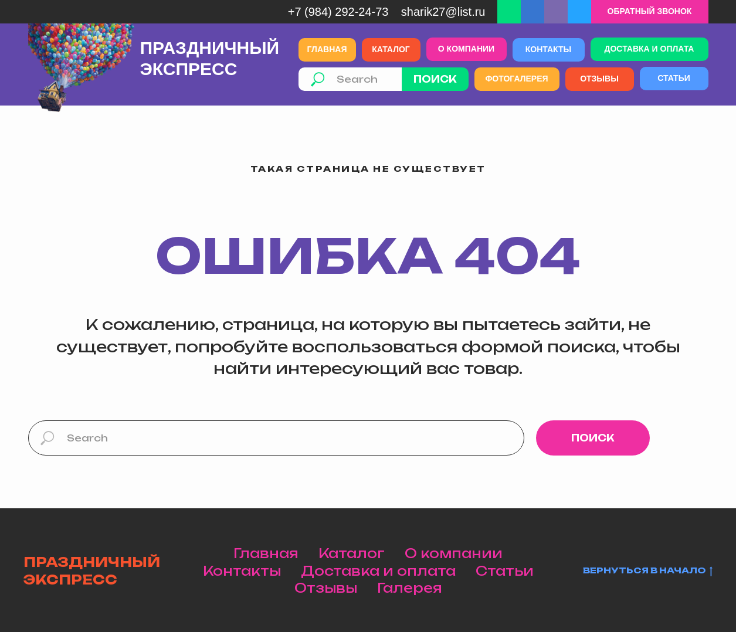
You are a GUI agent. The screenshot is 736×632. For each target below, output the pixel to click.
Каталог (351, 553)
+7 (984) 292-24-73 (338, 11)
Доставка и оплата (378, 571)
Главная (266, 553)
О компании (454, 553)
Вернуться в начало (648, 570)
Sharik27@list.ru (443, 11)
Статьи (505, 571)
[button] (649, 11)
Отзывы (325, 588)
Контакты (242, 571)
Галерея (409, 588)
